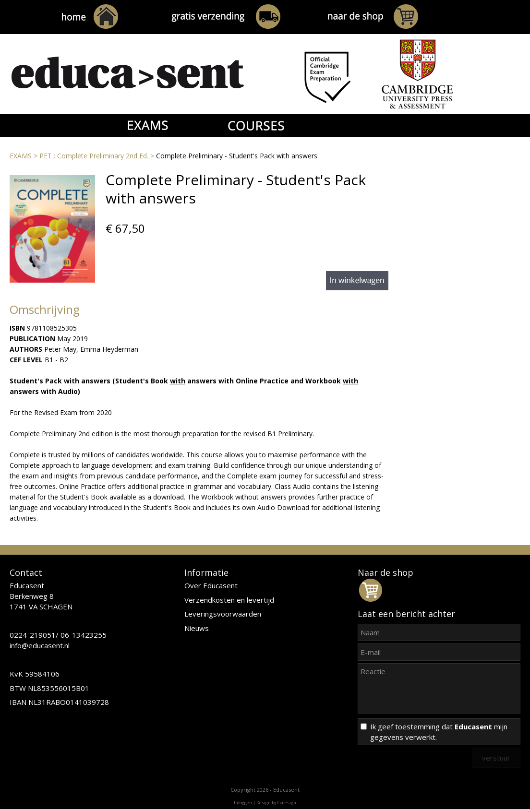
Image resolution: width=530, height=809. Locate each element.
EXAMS (21, 155)
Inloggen (243, 802)
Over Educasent (211, 585)
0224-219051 (33, 635)
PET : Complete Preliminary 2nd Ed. (93, 155)
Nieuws (196, 628)
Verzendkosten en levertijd (229, 600)
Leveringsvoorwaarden (222, 614)
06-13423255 (83, 635)
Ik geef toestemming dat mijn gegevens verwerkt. (438, 732)
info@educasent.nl (40, 645)
